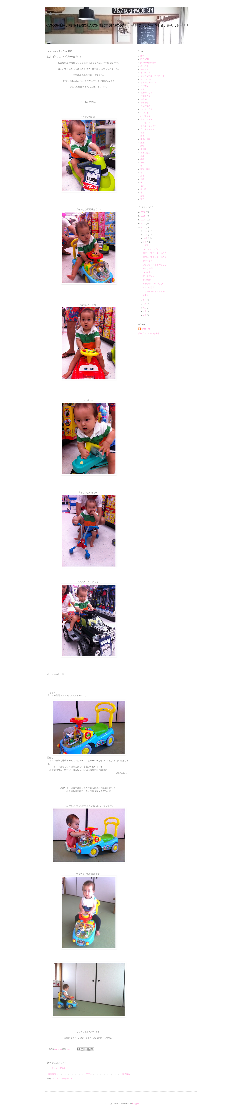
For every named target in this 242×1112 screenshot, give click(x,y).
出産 (142, 156)
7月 (145, 304)
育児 (142, 133)
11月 (145, 234)
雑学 (142, 146)
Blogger (135, 1104)
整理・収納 (145, 169)
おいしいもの (146, 79)
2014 (143, 220)
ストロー (147, 295)
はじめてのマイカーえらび (154, 291)
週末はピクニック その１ (154, 257)
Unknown (146, 329)
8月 (145, 300)
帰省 (142, 136)
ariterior (52, 13)
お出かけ (144, 99)
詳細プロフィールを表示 (149, 333)
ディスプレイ (149, 276)
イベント (144, 69)
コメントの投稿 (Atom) (62, 1078)
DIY (142, 56)
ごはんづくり (146, 109)
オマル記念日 (149, 287)
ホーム (89, 1074)
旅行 (142, 199)
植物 (142, 162)
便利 (142, 186)
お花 (142, 89)
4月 (145, 315)
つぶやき (144, 112)
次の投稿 (52, 1074)
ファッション (146, 119)
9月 (145, 242)
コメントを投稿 (58, 1068)
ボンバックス (149, 261)
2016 (143, 212)
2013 (143, 223)
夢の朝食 (147, 280)
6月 (145, 308)
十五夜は (147, 245)
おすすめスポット (148, 82)
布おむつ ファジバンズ (153, 284)
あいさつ (144, 66)
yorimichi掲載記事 (148, 62)
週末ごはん (145, 152)
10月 (145, 238)
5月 (145, 311)
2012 (143, 227)
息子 (142, 176)
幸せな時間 (148, 268)
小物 (142, 159)
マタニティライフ (148, 126)
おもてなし (145, 86)
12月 (145, 231)
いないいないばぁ (150, 249)
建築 (142, 142)
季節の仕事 (145, 139)
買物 (142, 179)
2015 (143, 216)
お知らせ (144, 102)
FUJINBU (144, 59)
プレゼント (145, 123)
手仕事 (143, 149)
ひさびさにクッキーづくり (154, 265)
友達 (142, 196)
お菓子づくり (146, 92)
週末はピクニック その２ (154, 253)
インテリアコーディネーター (153, 76)
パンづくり (145, 116)
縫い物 (143, 189)
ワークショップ (147, 129)
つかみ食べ (149, 272)
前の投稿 (126, 1074)
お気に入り (145, 96)
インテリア (145, 72)
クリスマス (145, 106)
